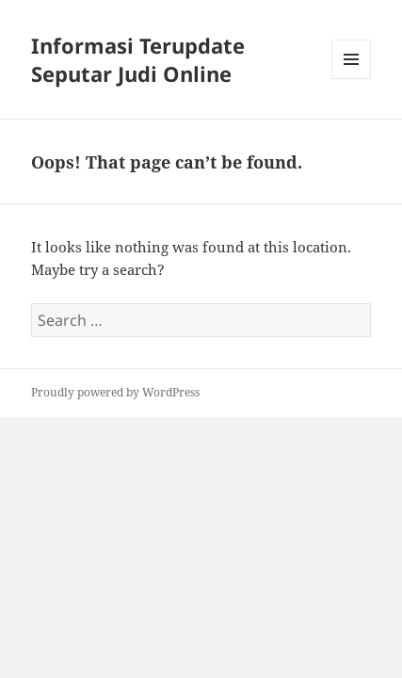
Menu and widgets (351, 78)
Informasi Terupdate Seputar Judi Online (138, 59)
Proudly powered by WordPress (115, 392)
